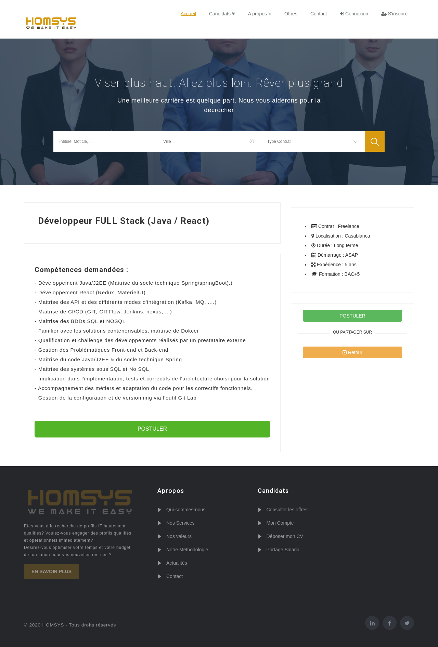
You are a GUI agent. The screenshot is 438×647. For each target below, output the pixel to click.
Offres (290, 13)
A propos (259, 13)
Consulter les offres (287, 509)
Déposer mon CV (285, 536)
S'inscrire (394, 13)
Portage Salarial (284, 549)
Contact (318, 13)
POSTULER (152, 429)
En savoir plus (51, 571)
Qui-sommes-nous (185, 509)
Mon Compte (280, 523)
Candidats (222, 13)
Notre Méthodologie (187, 549)
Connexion (354, 13)
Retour (352, 352)
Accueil (188, 13)
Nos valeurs (179, 536)
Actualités (176, 563)
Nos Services (180, 523)
